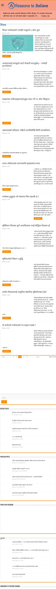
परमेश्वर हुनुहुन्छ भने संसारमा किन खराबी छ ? (20, 196)
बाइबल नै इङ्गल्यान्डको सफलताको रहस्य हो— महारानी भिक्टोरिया (27, 477)
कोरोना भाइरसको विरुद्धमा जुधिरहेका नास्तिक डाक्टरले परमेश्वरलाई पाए (28, 460)
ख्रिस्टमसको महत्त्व (16, 445)
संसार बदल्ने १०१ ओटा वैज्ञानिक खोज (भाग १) (23, 558)
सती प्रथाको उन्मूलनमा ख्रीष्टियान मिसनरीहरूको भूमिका (24, 493)
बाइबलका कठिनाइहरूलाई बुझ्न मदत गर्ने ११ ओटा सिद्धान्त (26, 99)
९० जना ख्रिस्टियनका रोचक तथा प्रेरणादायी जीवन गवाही (25, 566)
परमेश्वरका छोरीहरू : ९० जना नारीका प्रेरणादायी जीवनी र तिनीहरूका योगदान (30, 542)
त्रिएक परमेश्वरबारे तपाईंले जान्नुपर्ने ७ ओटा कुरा (21, 30)
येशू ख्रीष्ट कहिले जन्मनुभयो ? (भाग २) (21, 468)
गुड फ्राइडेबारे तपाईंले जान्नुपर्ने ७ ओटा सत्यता (22, 485)
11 (23, 357)
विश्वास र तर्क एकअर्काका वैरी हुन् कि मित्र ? (22, 412)
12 (27, 357)
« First (3, 357)
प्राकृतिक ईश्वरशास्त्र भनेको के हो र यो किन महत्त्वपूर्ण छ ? (25, 428)
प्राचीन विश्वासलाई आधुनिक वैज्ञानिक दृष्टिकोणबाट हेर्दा (24, 292)
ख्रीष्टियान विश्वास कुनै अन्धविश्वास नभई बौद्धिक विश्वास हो (26, 225)
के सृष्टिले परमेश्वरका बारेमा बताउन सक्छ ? (22, 420)
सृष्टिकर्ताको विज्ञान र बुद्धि (12, 259)
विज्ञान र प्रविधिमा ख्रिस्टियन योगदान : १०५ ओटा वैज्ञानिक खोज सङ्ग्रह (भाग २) (30, 550)
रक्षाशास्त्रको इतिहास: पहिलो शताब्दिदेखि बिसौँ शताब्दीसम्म (26, 130)
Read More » (6, 56)
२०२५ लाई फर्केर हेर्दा (17, 437)
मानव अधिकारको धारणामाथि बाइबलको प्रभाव (21, 163)
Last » (38, 357)
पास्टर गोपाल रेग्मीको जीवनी (18, 574)
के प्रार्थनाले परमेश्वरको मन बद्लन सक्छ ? (19, 325)
